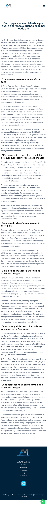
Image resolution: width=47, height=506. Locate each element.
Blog (23, 473)
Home (23, 465)
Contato (23, 475)
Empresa (23, 467)
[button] (44, 6)
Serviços (24, 470)
